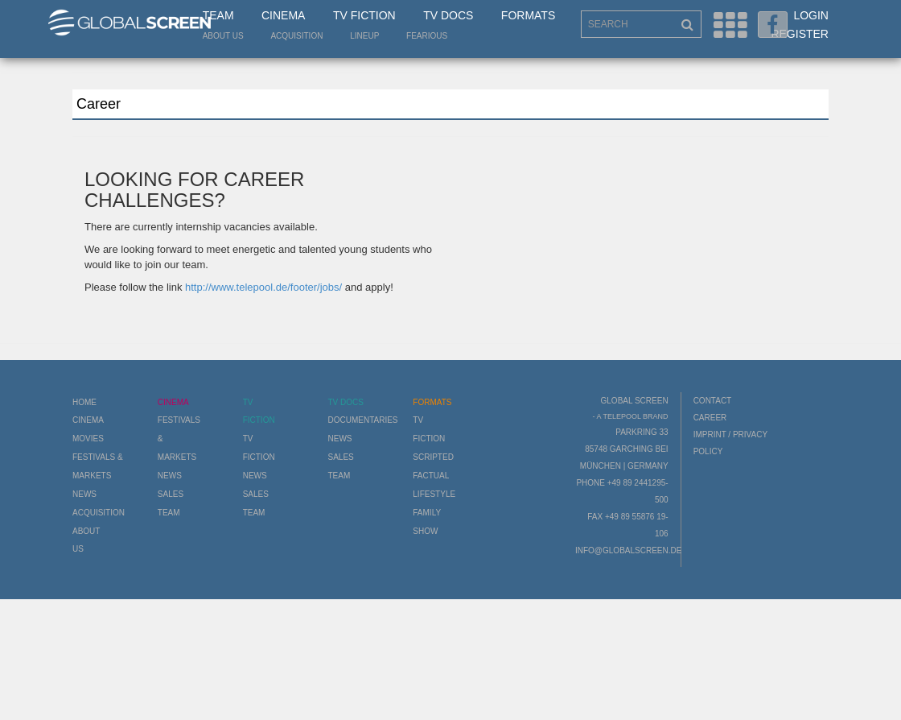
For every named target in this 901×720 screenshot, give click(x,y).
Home (84, 402)
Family (427, 512)
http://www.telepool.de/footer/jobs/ (263, 287)
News (84, 494)
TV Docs (448, 15)
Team (218, 15)
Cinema (283, 15)
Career (710, 417)
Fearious (426, 35)
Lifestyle (434, 494)
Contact (712, 400)
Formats (528, 15)
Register (800, 33)
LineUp (364, 35)
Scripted (433, 457)
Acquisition (296, 35)
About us (223, 35)
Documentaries (362, 420)
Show (425, 531)
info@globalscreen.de (628, 550)
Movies (88, 438)
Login (811, 15)
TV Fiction (364, 15)
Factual (431, 475)
